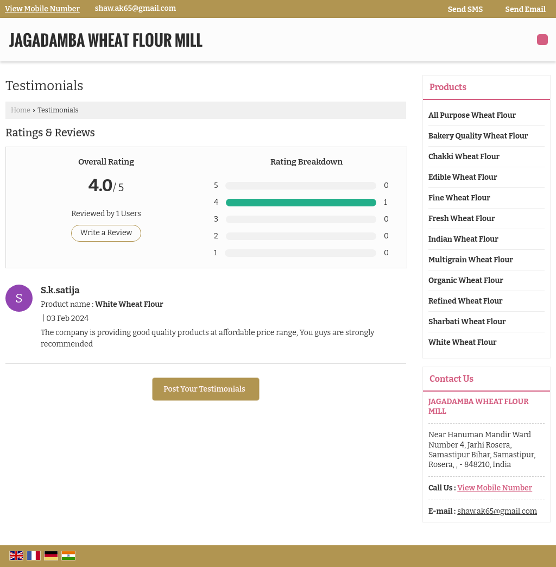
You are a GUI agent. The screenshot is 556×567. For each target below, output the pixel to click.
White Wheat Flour (462, 342)
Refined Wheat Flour (465, 301)
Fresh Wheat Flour (461, 218)
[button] (42, 9)
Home (20, 110)
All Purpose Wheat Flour (472, 115)
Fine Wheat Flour (459, 198)
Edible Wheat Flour (462, 177)
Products (447, 87)
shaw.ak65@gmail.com (135, 8)
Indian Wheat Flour (463, 239)
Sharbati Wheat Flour (467, 321)
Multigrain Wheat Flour (470, 259)
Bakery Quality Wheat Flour (478, 136)
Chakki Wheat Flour (464, 156)
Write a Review (106, 232)
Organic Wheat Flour (465, 280)
